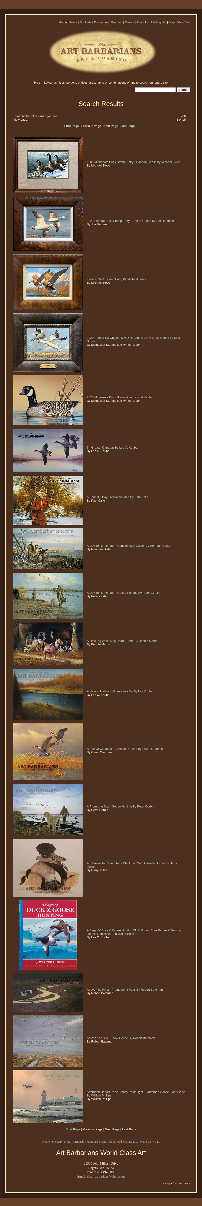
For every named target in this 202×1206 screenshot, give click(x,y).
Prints (73, 22)
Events (129, 22)
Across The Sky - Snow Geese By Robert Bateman (121, 1038)
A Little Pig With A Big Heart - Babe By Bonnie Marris (122, 641)
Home (63, 22)
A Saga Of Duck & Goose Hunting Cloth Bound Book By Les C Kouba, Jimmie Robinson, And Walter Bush (134, 932)
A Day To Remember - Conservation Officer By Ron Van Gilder (129, 545)
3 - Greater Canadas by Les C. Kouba (112, 447)
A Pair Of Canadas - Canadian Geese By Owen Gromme (125, 749)
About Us (142, 22)
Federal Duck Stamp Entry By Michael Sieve (117, 279)
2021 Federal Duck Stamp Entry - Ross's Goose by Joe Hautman (131, 221)
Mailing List (158, 22)
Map (172, 22)
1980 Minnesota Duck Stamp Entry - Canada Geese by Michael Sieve (134, 162)
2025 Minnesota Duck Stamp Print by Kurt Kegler (120, 397)
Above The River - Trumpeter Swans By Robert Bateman (125, 989)
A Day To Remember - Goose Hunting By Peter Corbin (123, 592)
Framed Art (101, 22)
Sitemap (57, 1141)
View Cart (183, 22)
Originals (85, 22)
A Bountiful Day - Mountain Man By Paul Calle (118, 497)
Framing (116, 22)
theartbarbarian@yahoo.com (106, 1176)
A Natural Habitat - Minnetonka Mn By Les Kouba (120, 691)
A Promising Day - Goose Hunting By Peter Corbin (121, 806)
